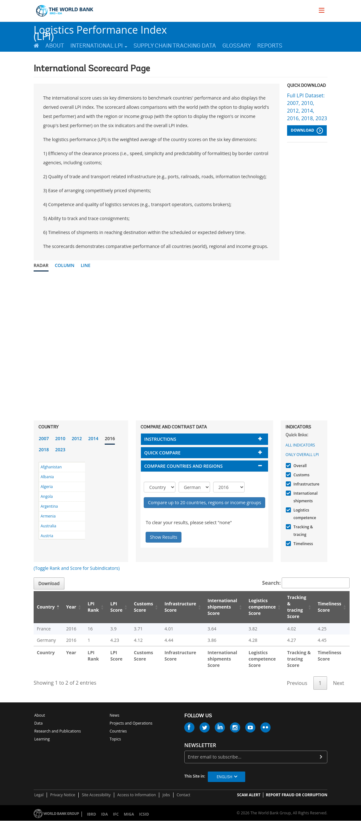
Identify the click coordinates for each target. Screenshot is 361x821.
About (54, 45)
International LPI (98, 45)
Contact (183, 795)
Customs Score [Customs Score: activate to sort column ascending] (143, 607)
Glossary (236, 45)
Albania (47, 476)
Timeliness (302, 543)
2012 (77, 438)
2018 (44, 449)
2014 (93, 438)
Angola (47, 496)
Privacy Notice (62, 795)
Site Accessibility (96, 795)
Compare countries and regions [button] (183, 466)
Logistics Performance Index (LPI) (100, 30)
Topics (115, 739)
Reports (269, 45)
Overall (299, 465)
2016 (110, 438)
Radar (41, 265)
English (224, 776)
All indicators (300, 445)
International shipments (305, 497)
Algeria (47, 486)
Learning (42, 739)
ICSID (144, 814)
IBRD (91, 814)
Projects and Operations (131, 723)
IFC (116, 814)
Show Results (163, 537)
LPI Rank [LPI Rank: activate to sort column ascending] (93, 607)
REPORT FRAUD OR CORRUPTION (296, 795)
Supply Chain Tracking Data (175, 45)
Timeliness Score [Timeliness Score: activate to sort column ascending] (329, 607)
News (115, 715)
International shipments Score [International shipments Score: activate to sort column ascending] (222, 606)
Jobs (166, 795)
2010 (60, 438)
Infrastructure (305, 484)
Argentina (49, 506)
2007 (44, 438)
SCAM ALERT (248, 795)
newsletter (200, 745)
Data (38, 723)
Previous (297, 683)
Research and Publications (57, 731)
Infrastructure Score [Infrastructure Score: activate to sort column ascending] (180, 607)
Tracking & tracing (302, 530)
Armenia (48, 516)
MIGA (129, 814)
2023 (60, 449)
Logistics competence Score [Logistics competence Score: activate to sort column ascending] (262, 606)
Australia (48, 526)
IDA (104, 814)
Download (307, 130)
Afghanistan (51, 467)
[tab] (204, 439)
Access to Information (136, 795)
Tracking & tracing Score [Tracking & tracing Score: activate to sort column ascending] (296, 606)
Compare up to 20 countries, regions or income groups (204, 502)
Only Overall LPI (302, 454)
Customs (300, 475)
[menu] (321, 10)
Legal (38, 795)
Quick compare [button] (162, 452)
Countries (118, 731)
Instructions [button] (160, 439)
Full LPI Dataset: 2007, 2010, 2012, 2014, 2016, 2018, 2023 (307, 107)
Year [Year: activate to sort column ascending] (71, 607)
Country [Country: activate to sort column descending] (46, 607)
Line (85, 265)
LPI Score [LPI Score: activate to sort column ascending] (116, 607)
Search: (306, 582)
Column (65, 265)
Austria (47, 535)
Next (338, 683)
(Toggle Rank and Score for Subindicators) (77, 568)
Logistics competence (304, 513)
